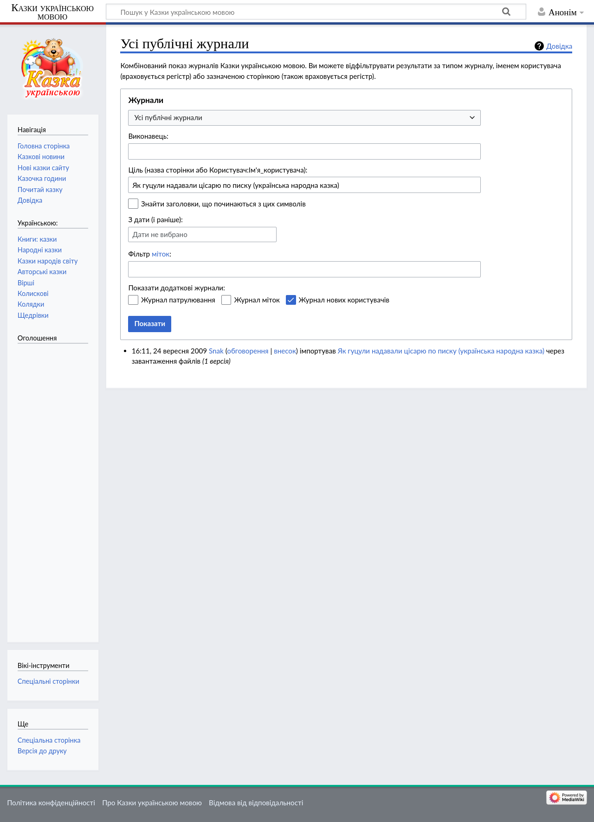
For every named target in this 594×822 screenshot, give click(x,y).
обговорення (247, 351)
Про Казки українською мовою (152, 802)
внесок (285, 351)
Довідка (559, 46)
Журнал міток (256, 299)
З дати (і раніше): (155, 219)
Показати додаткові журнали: (176, 287)
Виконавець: (148, 136)
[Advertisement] (55, 488)
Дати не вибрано (159, 234)
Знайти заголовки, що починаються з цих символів (223, 203)
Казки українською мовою (52, 12)
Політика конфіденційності (51, 802)
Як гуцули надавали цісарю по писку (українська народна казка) (441, 351)
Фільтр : (149, 254)
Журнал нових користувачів (344, 299)
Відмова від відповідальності (256, 802)
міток (160, 254)
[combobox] (304, 118)
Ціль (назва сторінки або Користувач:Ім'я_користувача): (217, 170)
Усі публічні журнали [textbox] (168, 117)
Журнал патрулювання (178, 299)
